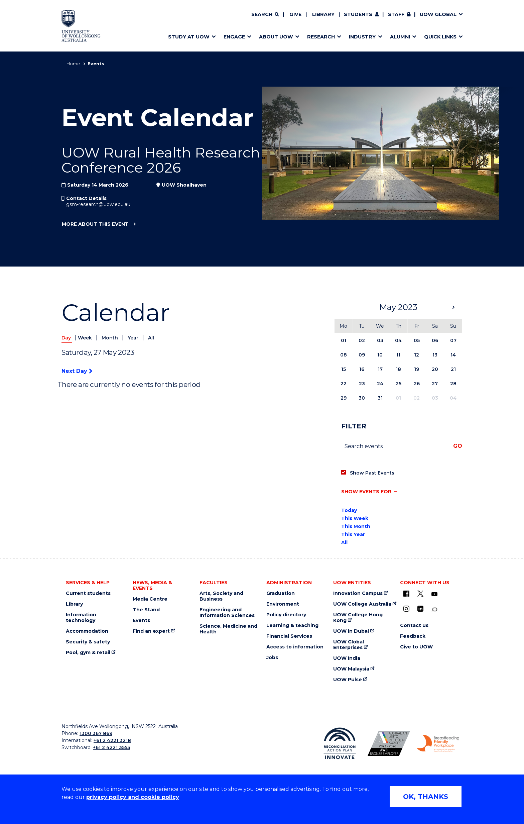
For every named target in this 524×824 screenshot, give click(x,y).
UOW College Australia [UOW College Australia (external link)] (362, 604)
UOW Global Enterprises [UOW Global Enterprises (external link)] (348, 644)
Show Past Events (372, 473)
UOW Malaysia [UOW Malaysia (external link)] (351, 669)
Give (295, 14)
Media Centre (150, 599)
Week (85, 338)
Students (358, 14)
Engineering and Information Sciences (227, 612)
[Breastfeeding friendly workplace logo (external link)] (438, 743)
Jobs (272, 657)
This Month (355, 526)
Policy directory (286, 615)
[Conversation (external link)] (434, 609)
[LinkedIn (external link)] (420, 608)
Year (134, 338)
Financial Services (289, 636)
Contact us (414, 625)
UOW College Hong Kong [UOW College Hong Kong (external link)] (358, 617)
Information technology (81, 617)
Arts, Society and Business (221, 596)
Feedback (412, 636)
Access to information (294, 647)
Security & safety (88, 642)
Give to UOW (416, 647)
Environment (282, 604)
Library (323, 14)
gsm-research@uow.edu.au (98, 204)
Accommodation (87, 631)
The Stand (146, 610)
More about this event (95, 224)
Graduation (280, 593)
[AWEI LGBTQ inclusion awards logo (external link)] (389, 743)
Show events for (366, 492)
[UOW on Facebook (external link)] (406, 593)
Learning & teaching (292, 625)
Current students (88, 593)
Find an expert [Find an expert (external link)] (151, 631)
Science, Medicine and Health (228, 629)
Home (73, 63)
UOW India (346, 658)
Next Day (76, 371)
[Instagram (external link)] (406, 608)
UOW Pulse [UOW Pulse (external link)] (347, 680)
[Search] (265, 15)
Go (457, 446)
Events (141, 620)
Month (110, 338)
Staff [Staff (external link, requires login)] (396, 14)
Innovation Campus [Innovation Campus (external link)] (358, 593)
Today (349, 510)
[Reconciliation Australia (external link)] (339, 743)
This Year (353, 534)
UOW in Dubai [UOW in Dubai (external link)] (351, 631)
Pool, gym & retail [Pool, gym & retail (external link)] (88, 652)
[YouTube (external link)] (434, 594)
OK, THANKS (425, 797)
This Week (354, 518)
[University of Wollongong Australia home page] (81, 26)
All (151, 338)
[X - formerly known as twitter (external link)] (420, 593)
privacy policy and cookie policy (132, 797)
